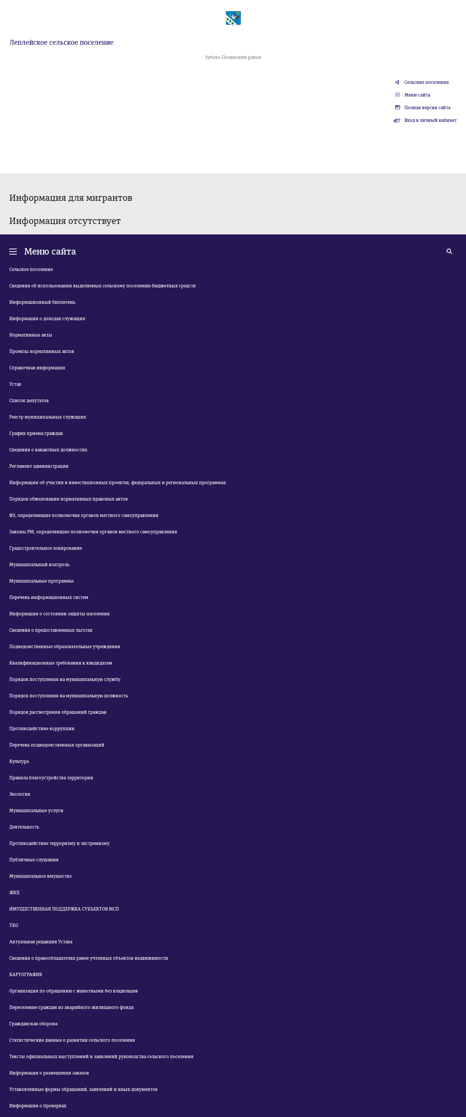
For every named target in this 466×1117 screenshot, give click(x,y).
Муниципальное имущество (40, 876)
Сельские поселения (426, 82)
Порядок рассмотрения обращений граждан (58, 712)
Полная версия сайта (427, 107)
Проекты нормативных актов (41, 351)
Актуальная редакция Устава (40, 941)
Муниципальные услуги (36, 810)
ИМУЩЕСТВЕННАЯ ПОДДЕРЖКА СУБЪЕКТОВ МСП (64, 909)
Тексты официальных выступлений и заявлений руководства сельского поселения (101, 1056)
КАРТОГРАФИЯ (25, 974)
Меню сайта (417, 95)
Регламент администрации (39, 466)
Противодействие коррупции (42, 728)
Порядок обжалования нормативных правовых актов (68, 499)
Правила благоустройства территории (51, 777)
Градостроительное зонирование (45, 548)
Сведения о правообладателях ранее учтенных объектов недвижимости (88, 958)
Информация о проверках (37, 1105)
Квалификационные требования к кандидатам (60, 663)
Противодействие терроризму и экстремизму (59, 843)
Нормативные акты (30, 335)
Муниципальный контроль (39, 564)
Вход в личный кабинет (430, 120)
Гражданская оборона (33, 1023)
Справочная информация (37, 367)
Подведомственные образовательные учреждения (64, 646)
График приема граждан (36, 433)
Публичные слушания (34, 859)
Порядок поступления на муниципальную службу (64, 679)
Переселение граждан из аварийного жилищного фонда (71, 1007)
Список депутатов (29, 400)
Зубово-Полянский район (233, 57)
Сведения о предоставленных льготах (50, 630)
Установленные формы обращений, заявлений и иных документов (83, 1089)
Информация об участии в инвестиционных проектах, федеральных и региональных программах (117, 482)
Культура (19, 761)
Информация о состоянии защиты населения (59, 613)
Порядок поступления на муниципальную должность (68, 695)
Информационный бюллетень (42, 302)
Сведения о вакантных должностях (48, 449)
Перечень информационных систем (48, 597)
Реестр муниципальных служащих (47, 417)
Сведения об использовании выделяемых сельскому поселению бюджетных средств (102, 285)
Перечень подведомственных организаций (56, 745)
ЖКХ (14, 892)
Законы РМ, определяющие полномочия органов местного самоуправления (93, 531)
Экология (19, 794)
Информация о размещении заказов (49, 1073)
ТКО (13, 925)
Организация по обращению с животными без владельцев (73, 991)
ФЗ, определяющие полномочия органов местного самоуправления (83, 515)
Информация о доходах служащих (47, 318)
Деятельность (24, 827)
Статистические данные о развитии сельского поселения (72, 1040)
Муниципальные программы (41, 581)
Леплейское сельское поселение (61, 42)
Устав (15, 384)
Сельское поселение (31, 269)
